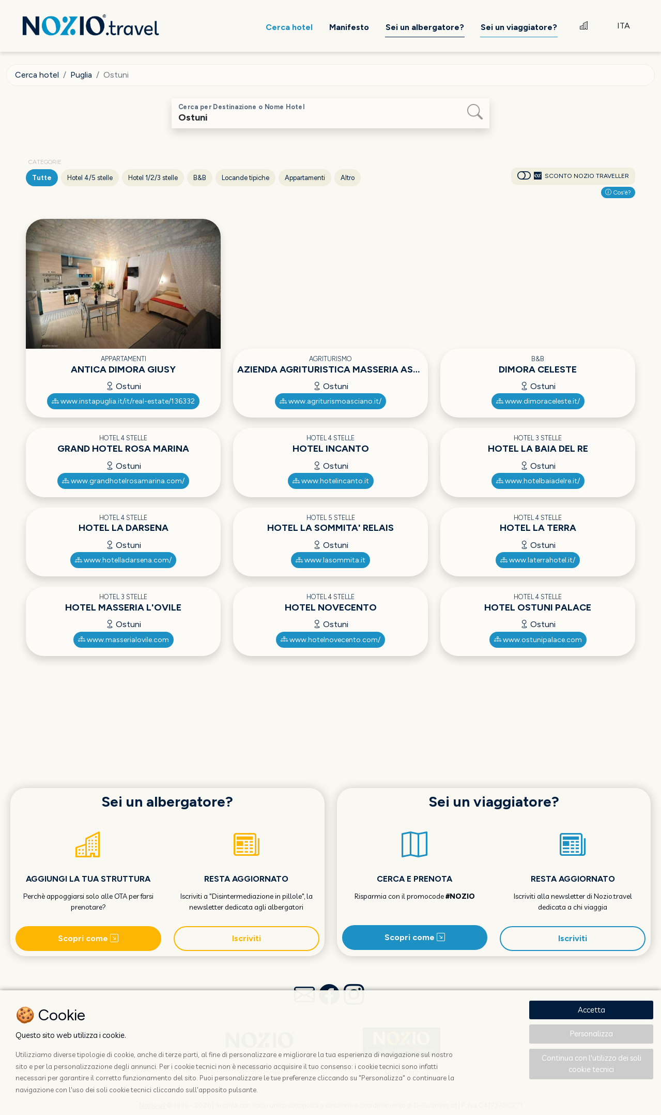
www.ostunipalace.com (538, 639)
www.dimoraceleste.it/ (538, 401)
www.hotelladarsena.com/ (123, 560)
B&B (199, 178)
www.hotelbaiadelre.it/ (538, 481)
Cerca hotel (37, 75)
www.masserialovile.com (123, 639)
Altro (348, 178)
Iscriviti (246, 938)
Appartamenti (305, 178)
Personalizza (591, 1033)
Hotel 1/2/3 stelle (153, 178)
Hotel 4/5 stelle (90, 178)
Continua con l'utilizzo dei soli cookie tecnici (591, 1064)
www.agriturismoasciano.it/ (330, 401)
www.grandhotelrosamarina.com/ (123, 481)
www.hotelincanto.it (331, 481)
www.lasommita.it (330, 560)
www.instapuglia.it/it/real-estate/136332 (123, 401)
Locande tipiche (245, 178)
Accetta (591, 1010)
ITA (623, 26)
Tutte (42, 178)
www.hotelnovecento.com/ (330, 639)
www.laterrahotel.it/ (537, 560)
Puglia (81, 75)
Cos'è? (618, 192)
